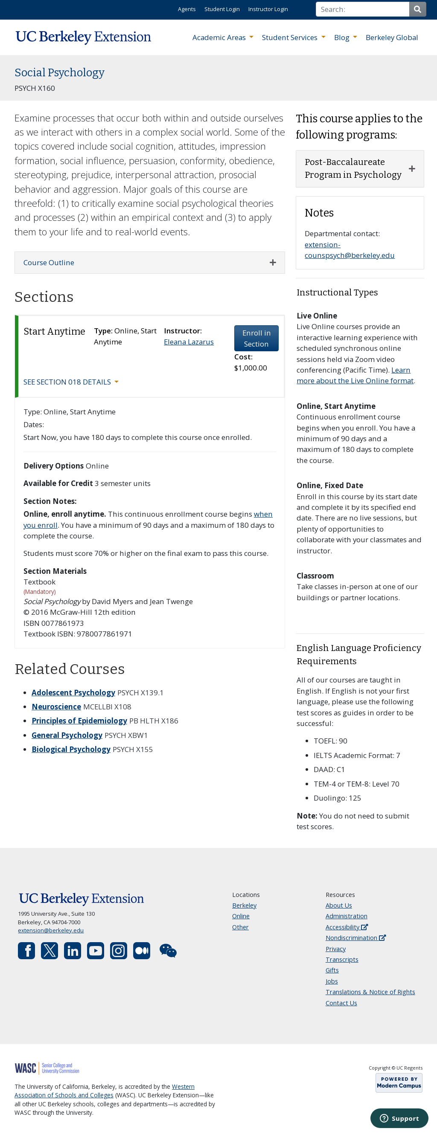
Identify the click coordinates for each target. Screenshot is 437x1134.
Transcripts (342, 959)
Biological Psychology (71, 749)
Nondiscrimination (356, 938)
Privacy (336, 949)
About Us (339, 905)
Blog (342, 37)
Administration (346, 916)
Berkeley (244, 905)
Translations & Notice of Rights (370, 992)
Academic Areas (220, 37)
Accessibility (347, 927)
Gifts (332, 970)
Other (240, 927)
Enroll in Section (256, 338)
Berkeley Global (392, 37)
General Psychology (67, 735)
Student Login (222, 9)
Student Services (290, 37)
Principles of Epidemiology (79, 721)
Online (241, 916)
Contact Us (341, 1003)
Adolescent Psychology (73, 692)
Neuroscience (56, 707)
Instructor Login (268, 9)
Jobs (332, 981)
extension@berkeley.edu (51, 930)
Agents (187, 9)
